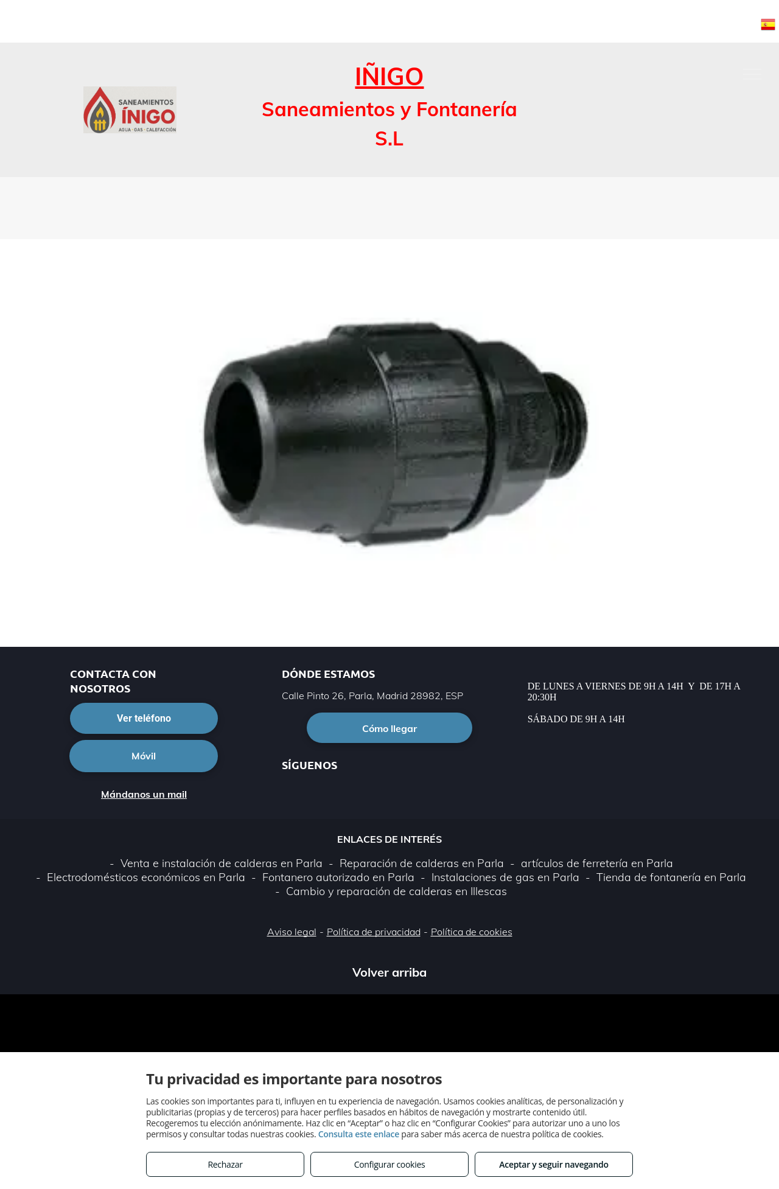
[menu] (752, 74)
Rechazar (225, 1164)
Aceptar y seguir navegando (553, 1164)
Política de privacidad (374, 932)
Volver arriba (389, 972)
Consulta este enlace (358, 1134)
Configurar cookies (389, 1164)
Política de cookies (471, 932)
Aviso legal (291, 932)
